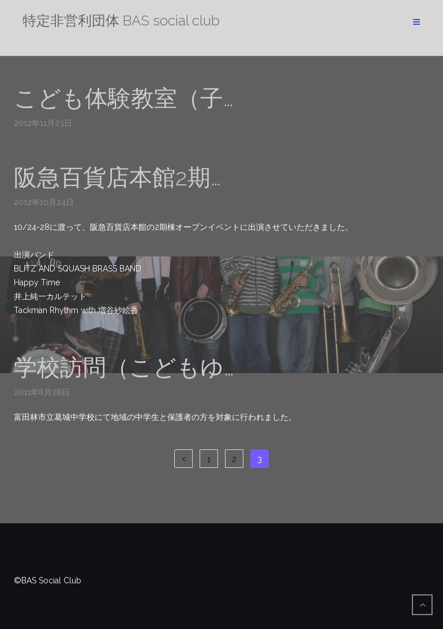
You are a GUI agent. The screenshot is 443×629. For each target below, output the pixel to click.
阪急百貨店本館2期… (117, 177)
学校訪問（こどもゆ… (124, 367)
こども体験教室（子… (124, 97)
